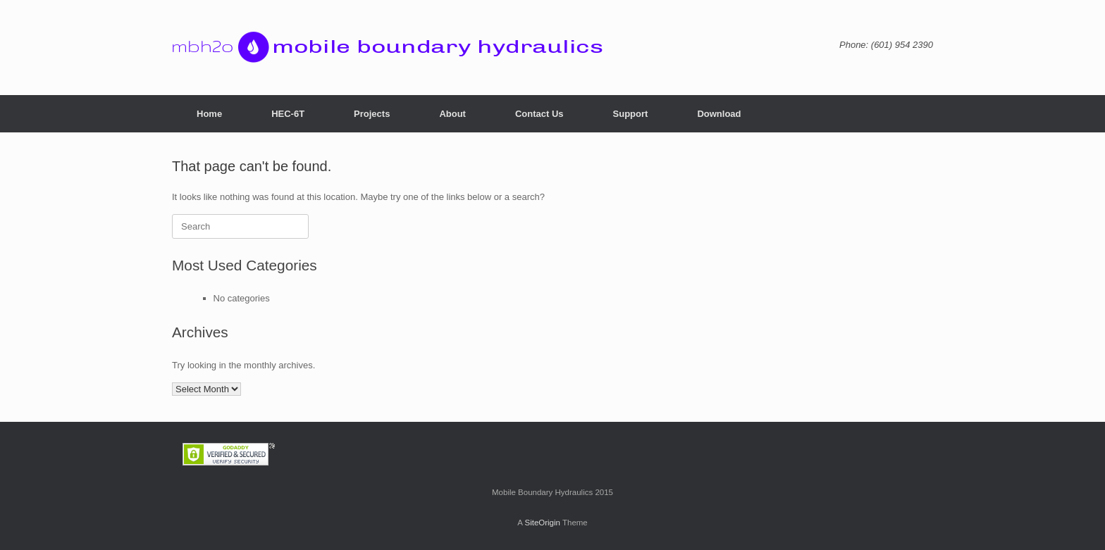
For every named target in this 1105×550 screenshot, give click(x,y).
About (452, 113)
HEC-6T (287, 113)
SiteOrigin (542, 522)
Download (719, 113)
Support (630, 113)
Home (209, 113)
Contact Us (539, 113)
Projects (372, 113)
